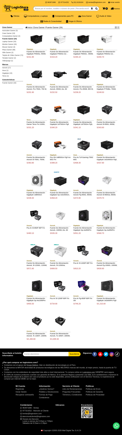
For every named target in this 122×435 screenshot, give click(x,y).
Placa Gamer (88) (8, 50)
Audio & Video (103, 16)
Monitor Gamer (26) (9, 44)
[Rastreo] (115, 9)
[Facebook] (94, 354)
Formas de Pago (45, 395)
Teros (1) (5, 76)
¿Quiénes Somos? (46, 389)
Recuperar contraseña (25, 395)
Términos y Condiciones (72, 395)
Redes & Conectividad (51, 21)
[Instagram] (111, 354)
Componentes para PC (63, 16)
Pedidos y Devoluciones (49, 392)
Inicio (28, 27)
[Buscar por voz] (92, 9)
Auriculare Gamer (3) (10, 30)
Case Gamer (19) (8, 33)
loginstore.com (30, 362)
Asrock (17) (6, 68)
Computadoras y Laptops (36, 16)
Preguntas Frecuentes (71, 392)
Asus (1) (5, 70)
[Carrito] (105, 8)
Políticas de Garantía (94, 392)
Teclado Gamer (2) (9, 58)
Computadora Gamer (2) (11, 36)
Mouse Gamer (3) (8, 47)
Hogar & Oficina (74, 21)
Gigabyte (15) (7, 73)
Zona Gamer (85, 16)
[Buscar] (96, 9)
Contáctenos (44, 398)
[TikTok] (117, 354)
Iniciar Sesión (21, 392)
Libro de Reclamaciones (72, 389)
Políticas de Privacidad (95, 395)
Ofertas (15, 16)
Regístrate (20, 389)
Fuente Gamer (52, 27)
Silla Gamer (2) (7, 52)
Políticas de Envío (93, 389)
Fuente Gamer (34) (9, 39)
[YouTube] (100, 354)
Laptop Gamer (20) (9, 41)
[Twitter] (106, 354)
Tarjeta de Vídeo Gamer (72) (12, 55)
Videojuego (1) (7, 61)
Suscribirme (74, 354)
